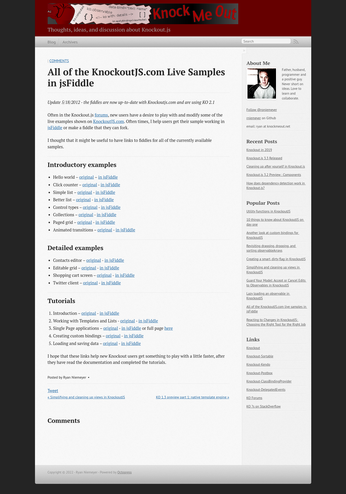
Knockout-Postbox (260, 373)
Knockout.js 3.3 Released (264, 158)
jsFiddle (55, 127)
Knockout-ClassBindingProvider (269, 381)
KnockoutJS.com (108, 121)
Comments (59, 60)
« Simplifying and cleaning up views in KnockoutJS (86, 397)
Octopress (124, 472)
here (168, 328)
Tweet (53, 390)
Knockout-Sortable (260, 356)
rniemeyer (254, 118)
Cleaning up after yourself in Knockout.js (276, 166)
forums (101, 115)
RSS (296, 41)
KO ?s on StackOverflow (264, 406)
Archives (70, 42)
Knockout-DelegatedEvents (266, 389)
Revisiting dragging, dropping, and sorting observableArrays (272, 248)
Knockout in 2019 (259, 150)
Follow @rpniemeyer (262, 110)
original (86, 177)
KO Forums (254, 398)
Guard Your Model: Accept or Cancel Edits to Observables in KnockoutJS (277, 282)
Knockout (253, 348)
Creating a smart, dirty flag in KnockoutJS (276, 259)
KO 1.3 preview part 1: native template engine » (192, 397)
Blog (52, 42)
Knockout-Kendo (258, 364)
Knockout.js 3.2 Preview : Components (274, 174)
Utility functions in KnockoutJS (269, 211)
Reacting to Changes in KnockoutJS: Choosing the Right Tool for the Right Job (276, 322)
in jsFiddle (108, 177)
